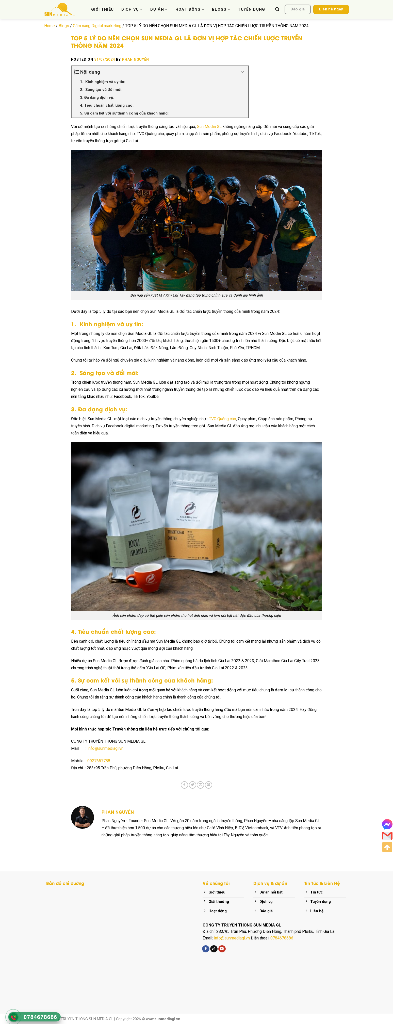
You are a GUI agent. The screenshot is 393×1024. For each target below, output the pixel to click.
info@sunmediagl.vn (232, 938)
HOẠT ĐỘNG (190, 9)
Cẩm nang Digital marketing (97, 25)
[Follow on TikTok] (214, 948)
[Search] (277, 9)
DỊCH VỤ (132, 9)
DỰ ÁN (159, 9)
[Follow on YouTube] (222, 948)
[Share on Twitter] (192, 785)
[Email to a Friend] (200, 785)
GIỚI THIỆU (102, 9)
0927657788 (98, 760)
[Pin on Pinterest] (208, 785)
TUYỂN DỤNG (251, 9)
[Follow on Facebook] (205, 948)
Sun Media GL (209, 126)
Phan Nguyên (135, 59)
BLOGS (221, 9)
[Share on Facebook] (184, 785)
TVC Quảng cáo (222, 418)
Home (49, 25)
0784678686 (281, 938)
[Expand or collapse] (242, 72)
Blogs (64, 25)
